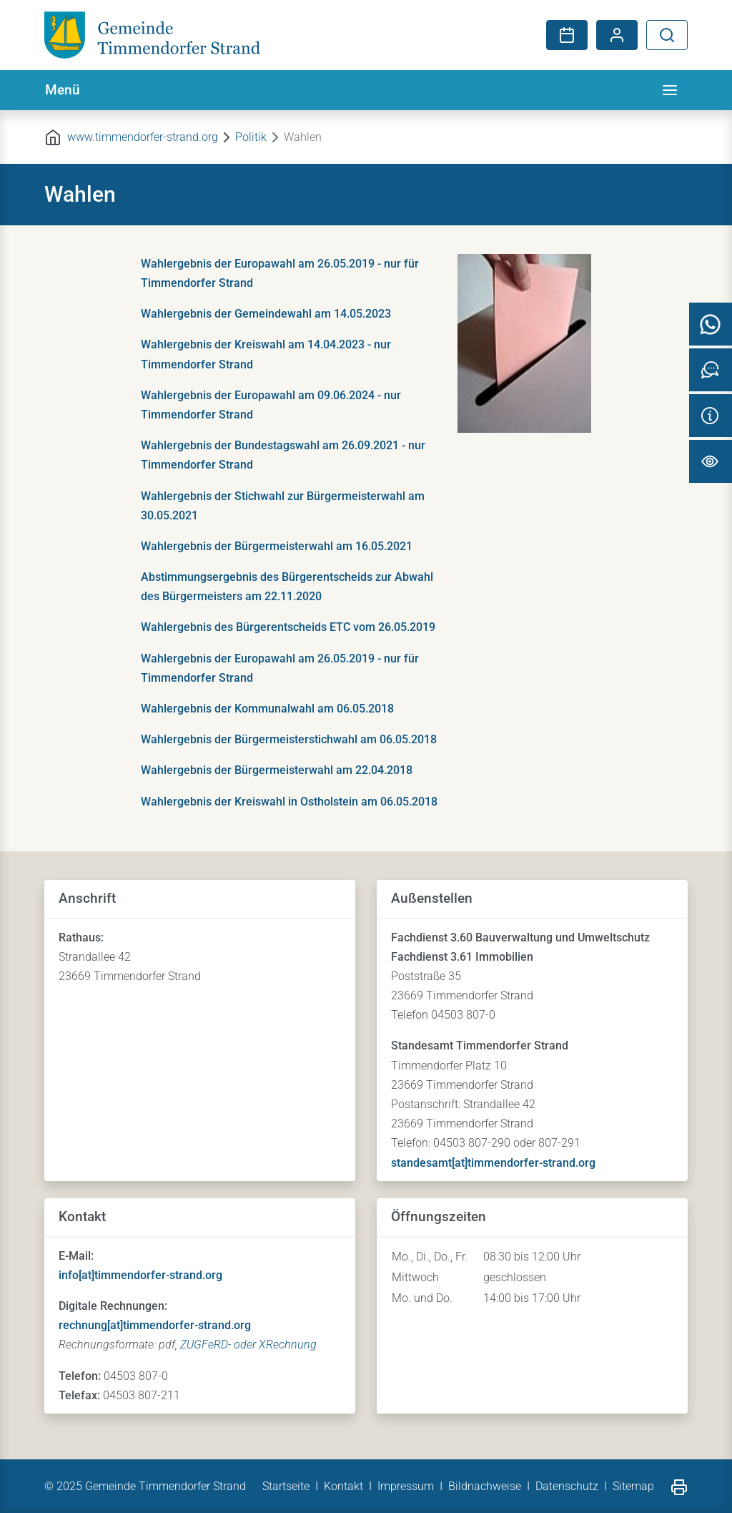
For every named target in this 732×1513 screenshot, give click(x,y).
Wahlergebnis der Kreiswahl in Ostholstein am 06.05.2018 (289, 801)
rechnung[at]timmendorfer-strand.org (155, 1325)
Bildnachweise (484, 1486)
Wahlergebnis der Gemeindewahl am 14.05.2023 (266, 313)
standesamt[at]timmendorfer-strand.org (493, 1163)
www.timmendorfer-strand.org (142, 137)
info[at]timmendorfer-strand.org (140, 1275)
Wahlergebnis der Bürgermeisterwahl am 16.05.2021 (276, 546)
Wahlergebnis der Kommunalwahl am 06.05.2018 (267, 708)
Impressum (405, 1486)
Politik (251, 137)
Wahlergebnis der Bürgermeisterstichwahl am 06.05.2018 (289, 739)
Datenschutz (566, 1486)
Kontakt (343, 1486)
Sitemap (633, 1486)
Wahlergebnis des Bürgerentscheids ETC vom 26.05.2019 (288, 627)
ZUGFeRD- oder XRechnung (248, 1344)
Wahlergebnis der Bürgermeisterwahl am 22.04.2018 (276, 770)
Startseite (286, 1486)
